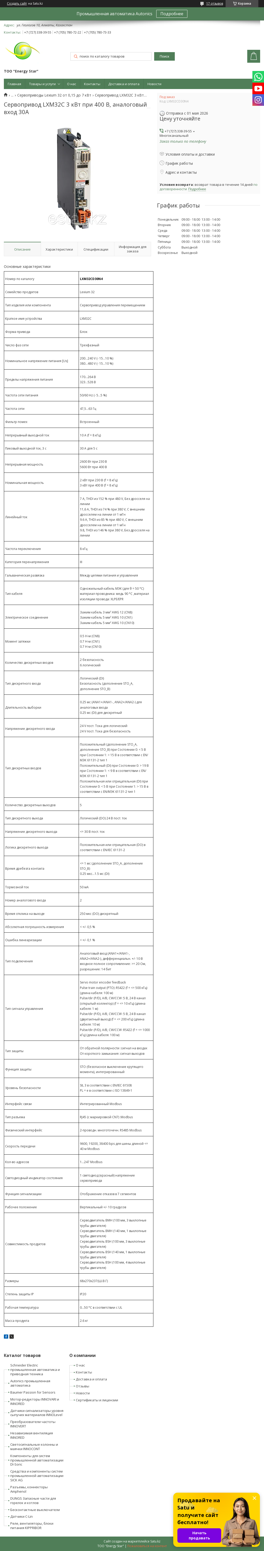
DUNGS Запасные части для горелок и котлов (33, 1500)
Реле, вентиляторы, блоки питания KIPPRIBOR (31, 1525)
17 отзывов (214, 3)
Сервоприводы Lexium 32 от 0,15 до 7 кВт (54, 95)
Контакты (92, 84)
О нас (71, 84)
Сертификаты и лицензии (97, 1400)
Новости (154, 84)
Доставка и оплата (123, 84)
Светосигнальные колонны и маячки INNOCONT (34, 1446)
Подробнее (171, 14)
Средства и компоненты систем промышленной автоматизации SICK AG (36, 1475)
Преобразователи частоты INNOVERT (32, 1423)
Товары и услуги (42, 84)
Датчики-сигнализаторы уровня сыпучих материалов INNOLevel (36, 1412)
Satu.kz (155, 1541)
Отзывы (82, 1386)
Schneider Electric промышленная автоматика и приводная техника (35, 1369)
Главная (14, 84)
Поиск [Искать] (164, 56)
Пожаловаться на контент (147, 1546)
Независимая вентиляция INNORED (31, 1435)
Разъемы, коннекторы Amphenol (29, 1489)
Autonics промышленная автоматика (30, 1383)
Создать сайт (17, 3)
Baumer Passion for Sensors (32, 1392)
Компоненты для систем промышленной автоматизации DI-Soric (36, 1460)
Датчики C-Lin (21, 1516)
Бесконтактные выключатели (35, 1509)
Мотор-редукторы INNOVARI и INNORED (34, 1401)
